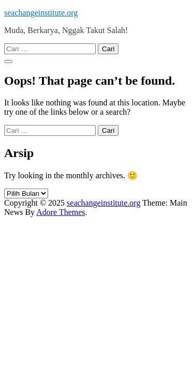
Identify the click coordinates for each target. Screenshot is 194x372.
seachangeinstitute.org (41, 12)
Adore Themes (60, 212)
